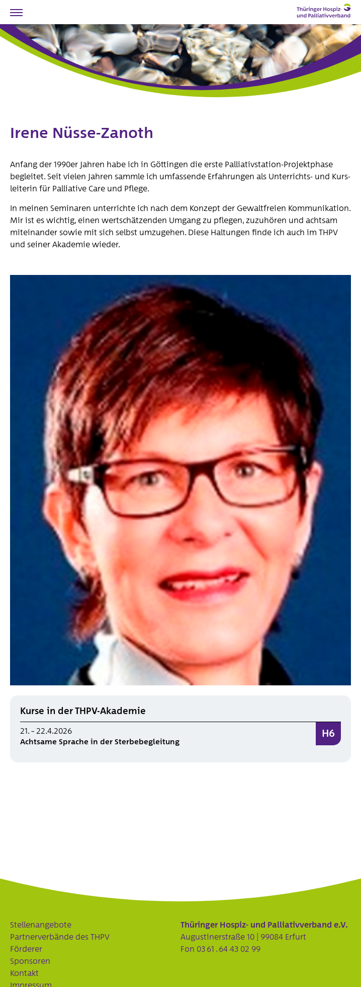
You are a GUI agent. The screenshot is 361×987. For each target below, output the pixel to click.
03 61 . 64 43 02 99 (228, 949)
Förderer (26, 949)
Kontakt (24, 973)
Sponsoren (30, 961)
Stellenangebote (40, 925)
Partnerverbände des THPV (60, 937)
